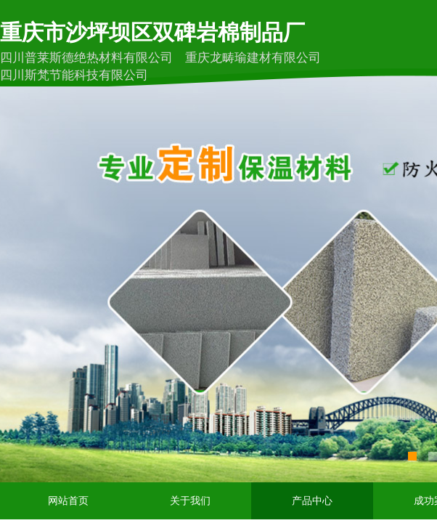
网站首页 (68, 500)
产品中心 (312, 500)
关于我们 (190, 500)
